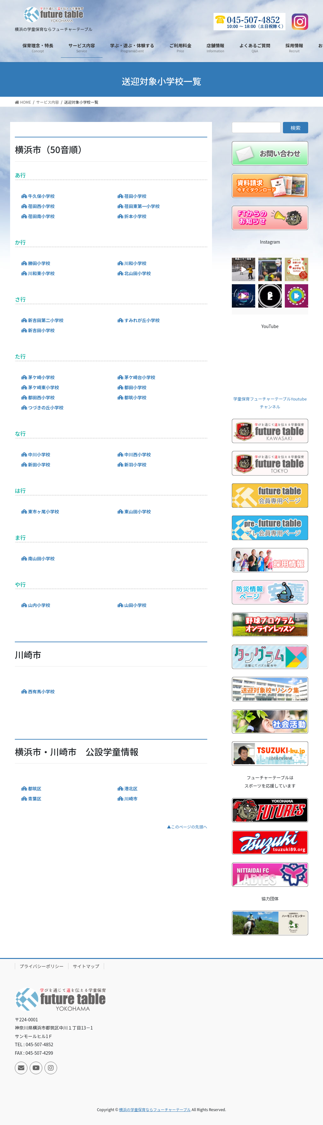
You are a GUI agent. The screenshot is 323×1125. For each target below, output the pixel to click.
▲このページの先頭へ (187, 827)
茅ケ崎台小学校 (139, 377)
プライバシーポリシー (42, 966)
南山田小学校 (41, 558)
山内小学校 (39, 605)
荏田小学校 (135, 196)
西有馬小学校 (41, 691)
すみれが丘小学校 (142, 320)
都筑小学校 (135, 397)
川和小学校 (135, 263)
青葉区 (34, 798)
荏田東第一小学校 (142, 206)
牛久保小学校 (41, 196)
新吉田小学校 (41, 330)
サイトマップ (86, 966)
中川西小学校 (137, 454)
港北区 (131, 788)
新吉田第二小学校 (45, 320)
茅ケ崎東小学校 (43, 387)
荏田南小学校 (41, 216)
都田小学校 (135, 387)
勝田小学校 (39, 263)
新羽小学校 (135, 464)
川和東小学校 (41, 273)
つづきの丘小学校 (45, 407)
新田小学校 (39, 464)
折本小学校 (135, 216)
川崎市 (131, 798)
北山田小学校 (137, 273)
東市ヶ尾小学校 (43, 511)
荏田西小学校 (41, 206)
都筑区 (34, 788)
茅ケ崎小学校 (41, 377)
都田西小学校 (41, 397)
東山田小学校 (137, 511)
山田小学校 (135, 605)
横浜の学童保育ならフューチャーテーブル (155, 1109)
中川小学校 (39, 454)
